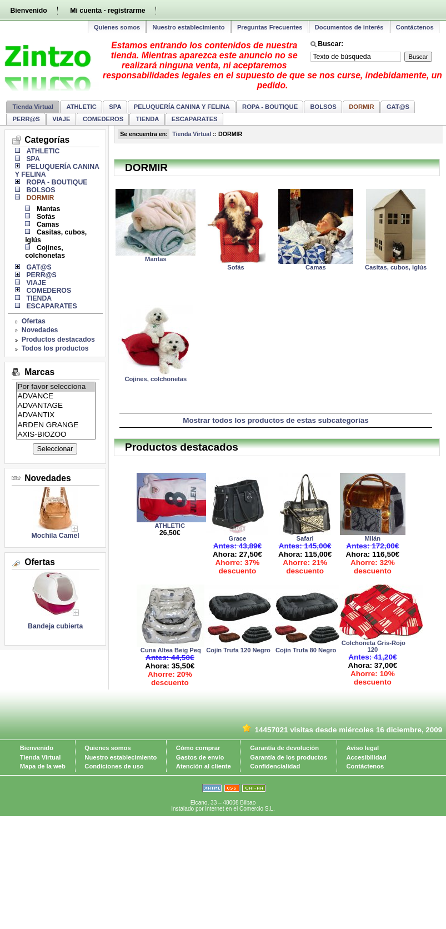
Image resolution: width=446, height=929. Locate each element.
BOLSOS (323, 106)
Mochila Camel (55, 536)
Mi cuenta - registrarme (107, 10)
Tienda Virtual (32, 106)
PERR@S (25, 119)
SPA (115, 106)
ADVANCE (56, 396)
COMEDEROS (103, 119)
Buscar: (330, 44)
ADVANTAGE (56, 406)
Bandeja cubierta (55, 626)
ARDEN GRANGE (56, 425)
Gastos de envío (200, 757)
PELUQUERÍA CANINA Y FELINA (182, 106)
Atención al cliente (203, 766)
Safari (305, 538)
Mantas (48, 209)
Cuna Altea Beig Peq (170, 650)
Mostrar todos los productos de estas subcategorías (276, 420)
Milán (373, 538)
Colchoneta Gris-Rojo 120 (372, 646)
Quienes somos (117, 27)
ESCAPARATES (195, 119)
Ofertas (34, 321)
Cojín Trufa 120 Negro (237, 650)
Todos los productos (55, 348)
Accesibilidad (366, 757)
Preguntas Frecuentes (270, 27)
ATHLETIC (81, 106)
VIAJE (61, 119)
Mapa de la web (43, 766)
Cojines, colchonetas (45, 251)
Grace (238, 538)
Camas (48, 224)
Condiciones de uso (113, 766)
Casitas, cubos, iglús (396, 267)
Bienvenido (28, 10)
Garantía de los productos (288, 757)
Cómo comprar (198, 748)
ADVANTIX (56, 415)
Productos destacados (58, 339)
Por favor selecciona (56, 387)
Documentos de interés (349, 27)
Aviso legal (362, 748)
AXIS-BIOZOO (56, 434)
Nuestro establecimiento (189, 27)
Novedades (40, 330)
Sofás (46, 217)
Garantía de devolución (284, 748)
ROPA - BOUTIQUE (270, 106)
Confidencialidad (275, 766)
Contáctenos (415, 27)
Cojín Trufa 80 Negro (305, 650)
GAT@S (398, 106)
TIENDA (147, 119)
